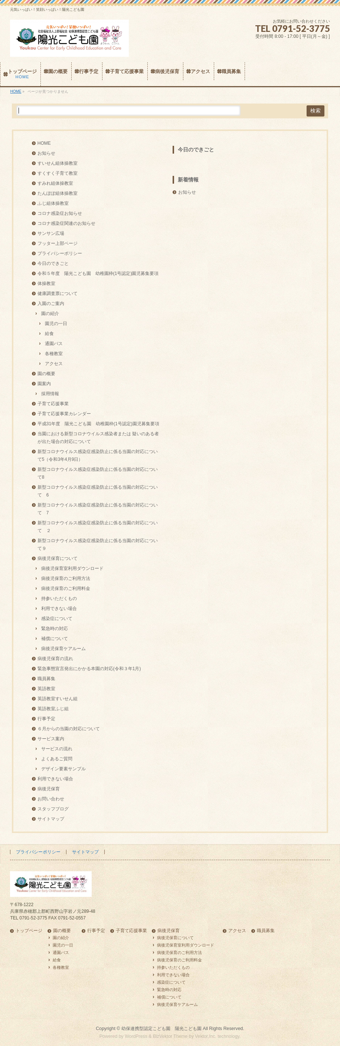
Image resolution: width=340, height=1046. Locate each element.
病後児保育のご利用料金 (65, 588)
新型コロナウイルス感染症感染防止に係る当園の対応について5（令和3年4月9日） (97, 455)
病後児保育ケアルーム (63, 648)
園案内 (44, 383)
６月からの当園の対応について (68, 728)
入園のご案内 (50, 303)
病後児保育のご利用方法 (65, 578)
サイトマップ (50, 819)
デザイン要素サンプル (63, 768)
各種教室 (54, 353)
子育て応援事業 (53, 403)
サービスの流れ (56, 748)
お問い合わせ (50, 798)
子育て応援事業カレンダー (64, 413)
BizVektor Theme (170, 1036)
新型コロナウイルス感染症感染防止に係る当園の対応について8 (97, 473)
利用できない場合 (59, 608)
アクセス (54, 363)
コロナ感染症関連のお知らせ (66, 223)
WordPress (136, 1036)
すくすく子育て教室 (57, 173)
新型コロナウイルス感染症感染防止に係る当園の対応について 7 (97, 508)
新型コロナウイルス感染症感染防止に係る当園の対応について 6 (97, 491)
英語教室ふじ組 (53, 708)
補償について (54, 638)
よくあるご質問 (56, 758)
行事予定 (46, 718)
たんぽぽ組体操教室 (57, 193)
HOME (44, 143)
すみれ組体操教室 (55, 183)
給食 (49, 333)
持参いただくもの (59, 598)
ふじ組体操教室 (53, 203)
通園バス (54, 343)
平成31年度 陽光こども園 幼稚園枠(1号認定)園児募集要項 (98, 423)
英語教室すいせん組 (57, 698)
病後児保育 (48, 788)
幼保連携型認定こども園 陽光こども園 (161, 1028)
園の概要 (46, 373)
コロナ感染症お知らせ (59, 213)
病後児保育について (57, 558)
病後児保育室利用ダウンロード (72, 568)
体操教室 (46, 283)
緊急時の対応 (54, 628)
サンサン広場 (50, 233)
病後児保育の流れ (55, 658)
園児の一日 (56, 323)
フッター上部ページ (57, 243)
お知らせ (46, 153)
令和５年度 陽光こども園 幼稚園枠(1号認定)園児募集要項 (98, 273)
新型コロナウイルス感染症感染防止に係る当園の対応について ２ (97, 526)
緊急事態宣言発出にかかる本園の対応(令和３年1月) (89, 668)
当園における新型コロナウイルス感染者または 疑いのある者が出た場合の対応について (98, 437)
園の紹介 (50, 313)
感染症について (56, 618)
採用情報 (50, 393)
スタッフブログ (53, 808)
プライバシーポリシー (59, 253)
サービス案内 (50, 738)
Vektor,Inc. (205, 1036)
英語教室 (46, 688)
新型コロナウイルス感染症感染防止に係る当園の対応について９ (97, 544)
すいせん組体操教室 (57, 163)
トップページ (29, 930)
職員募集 (46, 678)
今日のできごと (53, 263)
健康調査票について (57, 293)
